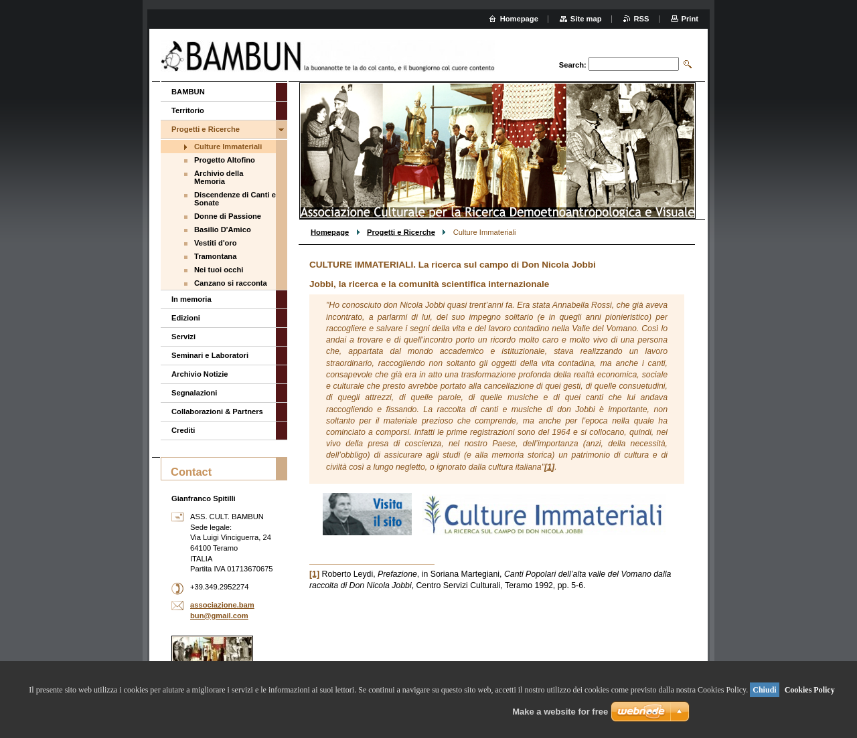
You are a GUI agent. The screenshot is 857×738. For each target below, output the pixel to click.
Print (690, 19)
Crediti (183, 430)
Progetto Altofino (224, 160)
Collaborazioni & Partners (217, 411)
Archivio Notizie (199, 374)
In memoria (191, 299)
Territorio (187, 110)
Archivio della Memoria (218, 177)
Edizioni (185, 318)
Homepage (330, 232)
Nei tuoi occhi (218, 270)
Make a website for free (560, 712)
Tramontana (215, 256)
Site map (586, 19)
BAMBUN (188, 92)
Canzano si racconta (230, 283)
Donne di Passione (227, 216)
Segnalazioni (194, 393)
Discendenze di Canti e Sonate (235, 199)
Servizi (183, 337)
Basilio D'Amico (222, 229)
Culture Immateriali (228, 147)
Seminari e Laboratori (209, 355)
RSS (641, 19)
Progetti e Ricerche (401, 232)
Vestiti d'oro (215, 243)
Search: (573, 65)
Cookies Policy (810, 690)
